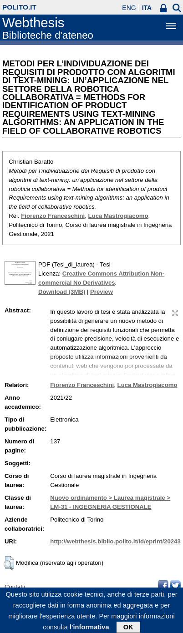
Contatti (15, 586)
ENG (129, 8)
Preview (101, 291)
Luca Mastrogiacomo (118, 215)
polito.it (19, 7)
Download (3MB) (61, 291)
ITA (147, 8)
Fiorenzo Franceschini (53, 215)
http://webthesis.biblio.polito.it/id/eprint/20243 (115, 541)
